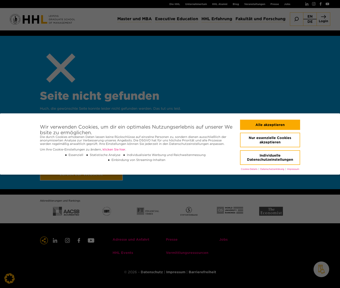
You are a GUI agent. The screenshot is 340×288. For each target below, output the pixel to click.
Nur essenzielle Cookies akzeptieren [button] (270, 140)
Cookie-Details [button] (249, 169)
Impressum (293, 169)
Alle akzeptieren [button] (270, 125)
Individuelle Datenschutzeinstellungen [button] (270, 157)
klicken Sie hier (114, 149)
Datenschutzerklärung (272, 169)
